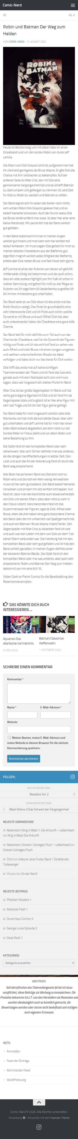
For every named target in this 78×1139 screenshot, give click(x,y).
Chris (10, 859)
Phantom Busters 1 (19, 900)
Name (11, 707)
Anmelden (13, 1051)
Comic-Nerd (12, 5)
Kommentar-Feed (18, 1070)
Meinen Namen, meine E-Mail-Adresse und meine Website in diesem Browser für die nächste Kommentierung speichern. (37, 743)
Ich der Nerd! (29, 874)
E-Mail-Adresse (51, 707)
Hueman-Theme (60, 1117)
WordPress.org (16, 1080)
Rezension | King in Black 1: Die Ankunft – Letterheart (40, 830)
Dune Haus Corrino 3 (20, 919)
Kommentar (15, 679)
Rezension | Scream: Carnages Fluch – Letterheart (38, 845)
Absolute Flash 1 (17, 909)
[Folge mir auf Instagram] (72, 776)
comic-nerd (16, 41)
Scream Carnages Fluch (18, 850)
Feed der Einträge (18, 1061)
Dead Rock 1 (15, 938)
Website (12, 722)
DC (5, 15)
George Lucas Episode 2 (22, 928)
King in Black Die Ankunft (23, 835)
